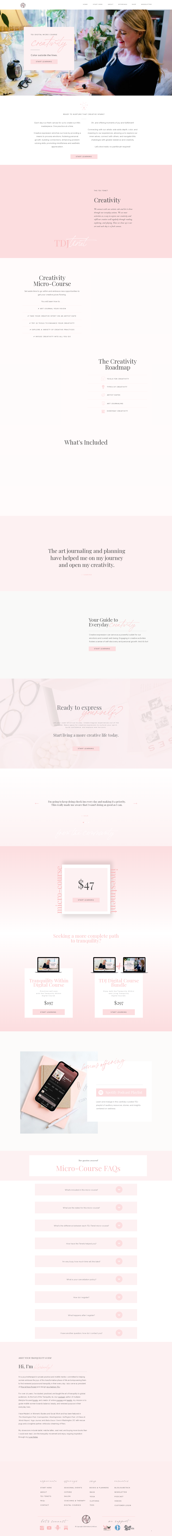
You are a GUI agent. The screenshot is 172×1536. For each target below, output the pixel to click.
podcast (61, 1397)
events (69, 1400)
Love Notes (33, 1437)
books (35, 1400)
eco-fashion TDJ (53, 1387)
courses (59, 1400)
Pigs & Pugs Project (29, 1387)
